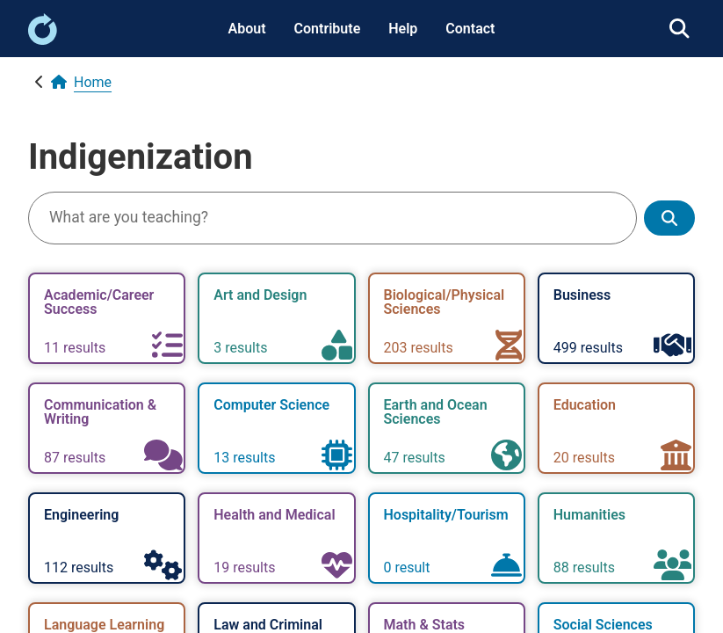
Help (402, 28)
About (247, 28)
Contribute (327, 28)
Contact (470, 28)
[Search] (332, 218)
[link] (42, 40)
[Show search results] (669, 218)
